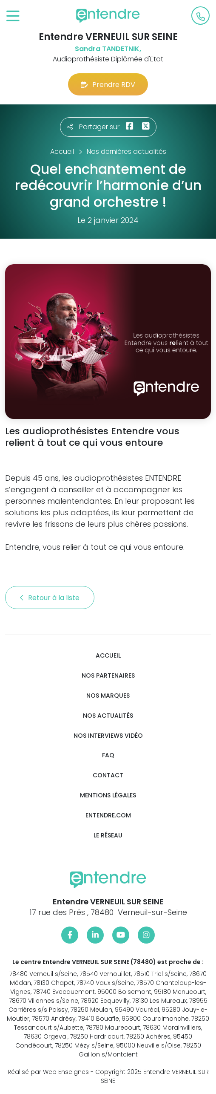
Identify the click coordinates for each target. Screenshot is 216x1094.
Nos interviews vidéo (108, 735)
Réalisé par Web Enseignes (48, 1072)
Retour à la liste (49, 598)
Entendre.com (108, 815)
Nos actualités (108, 715)
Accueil (108, 655)
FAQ (108, 755)
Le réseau (108, 835)
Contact (108, 775)
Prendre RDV (108, 84)
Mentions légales (108, 795)
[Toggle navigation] (13, 16)
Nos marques (108, 695)
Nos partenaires (108, 675)
